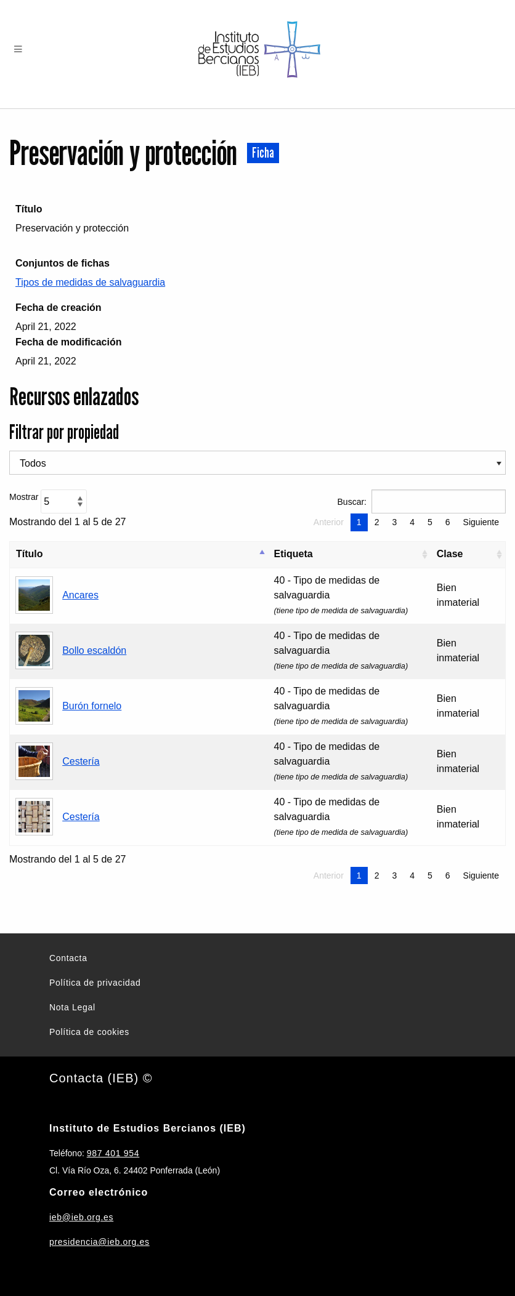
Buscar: (422, 501)
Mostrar (48, 501)
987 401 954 (113, 1153)
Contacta (68, 958)
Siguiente (481, 522)
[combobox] (257, 463)
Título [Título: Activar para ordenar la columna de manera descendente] (29, 554)
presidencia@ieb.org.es (99, 1242)
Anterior (329, 522)
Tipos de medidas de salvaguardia (90, 282)
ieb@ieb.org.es (81, 1217)
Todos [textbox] (33, 463)
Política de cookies (89, 1032)
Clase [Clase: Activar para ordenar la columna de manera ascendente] (450, 554)
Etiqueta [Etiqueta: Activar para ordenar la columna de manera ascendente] (293, 554)
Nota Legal (72, 1007)
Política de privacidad (94, 983)
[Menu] (18, 49)
